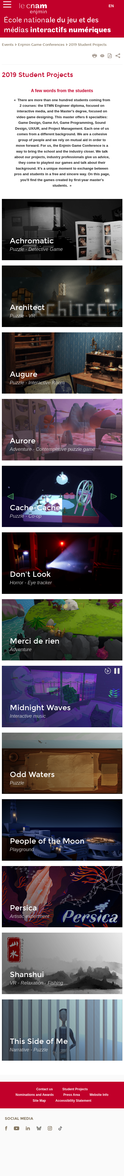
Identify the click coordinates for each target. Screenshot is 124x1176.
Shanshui (27, 974)
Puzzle (17, 783)
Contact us (44, 1089)
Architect (27, 307)
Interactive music (28, 716)
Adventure (21, 649)
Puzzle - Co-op (26, 516)
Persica (23, 908)
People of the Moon (47, 841)
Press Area (71, 1095)
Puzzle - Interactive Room (37, 382)
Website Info (99, 1095)
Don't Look (30, 574)
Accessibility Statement (73, 1100)
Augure (23, 374)
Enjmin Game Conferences (41, 45)
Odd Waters (32, 774)
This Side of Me (39, 1041)
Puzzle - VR (22, 315)
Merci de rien (34, 641)
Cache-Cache (35, 507)
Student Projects (75, 1089)
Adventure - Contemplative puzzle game (52, 449)
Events (8, 45)
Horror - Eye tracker (31, 582)
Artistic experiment (29, 916)
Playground (22, 849)
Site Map (39, 1100)
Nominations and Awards (34, 1095)
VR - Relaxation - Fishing (36, 983)
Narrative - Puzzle (29, 1049)
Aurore (22, 441)
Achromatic (32, 241)
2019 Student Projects (88, 45)
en (111, 6)
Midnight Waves (40, 707)
